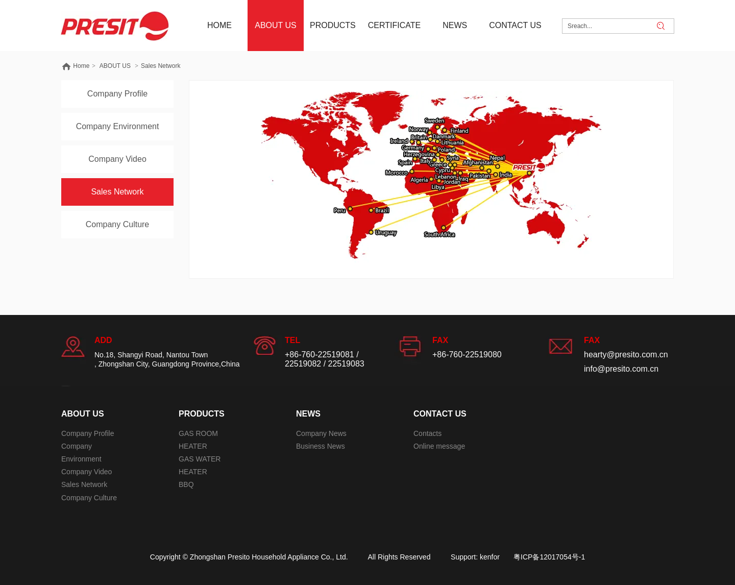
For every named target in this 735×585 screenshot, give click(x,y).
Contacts (427, 433)
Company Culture (89, 498)
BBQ (186, 484)
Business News (320, 446)
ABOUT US (115, 65)
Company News (321, 433)
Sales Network (160, 65)
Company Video (86, 472)
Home (81, 65)
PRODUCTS (202, 413)
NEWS (308, 413)
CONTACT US (440, 413)
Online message (439, 446)
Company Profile (87, 433)
